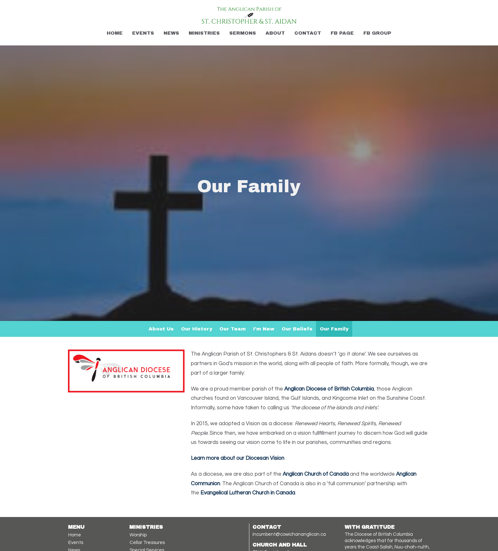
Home (115, 33)
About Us (161, 328)
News (171, 33)
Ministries (204, 33)
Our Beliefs (297, 328)
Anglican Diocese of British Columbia (329, 389)
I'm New (263, 328)
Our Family (334, 328)
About (275, 33)
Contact (307, 33)
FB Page (342, 33)
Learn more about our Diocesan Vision (237, 458)
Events (143, 33)
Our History (196, 328)
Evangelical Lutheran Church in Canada (247, 493)
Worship (138, 535)
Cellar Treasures (147, 542)
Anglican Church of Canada (316, 474)
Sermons (242, 33)
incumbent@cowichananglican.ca (289, 534)
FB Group (377, 33)
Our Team (232, 328)
